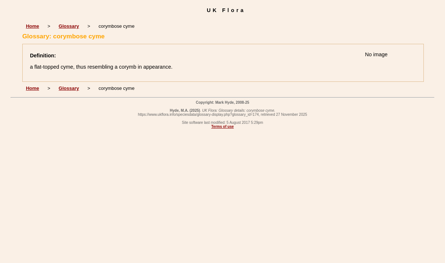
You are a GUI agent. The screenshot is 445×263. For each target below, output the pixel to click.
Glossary (69, 26)
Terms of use (222, 127)
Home (32, 26)
